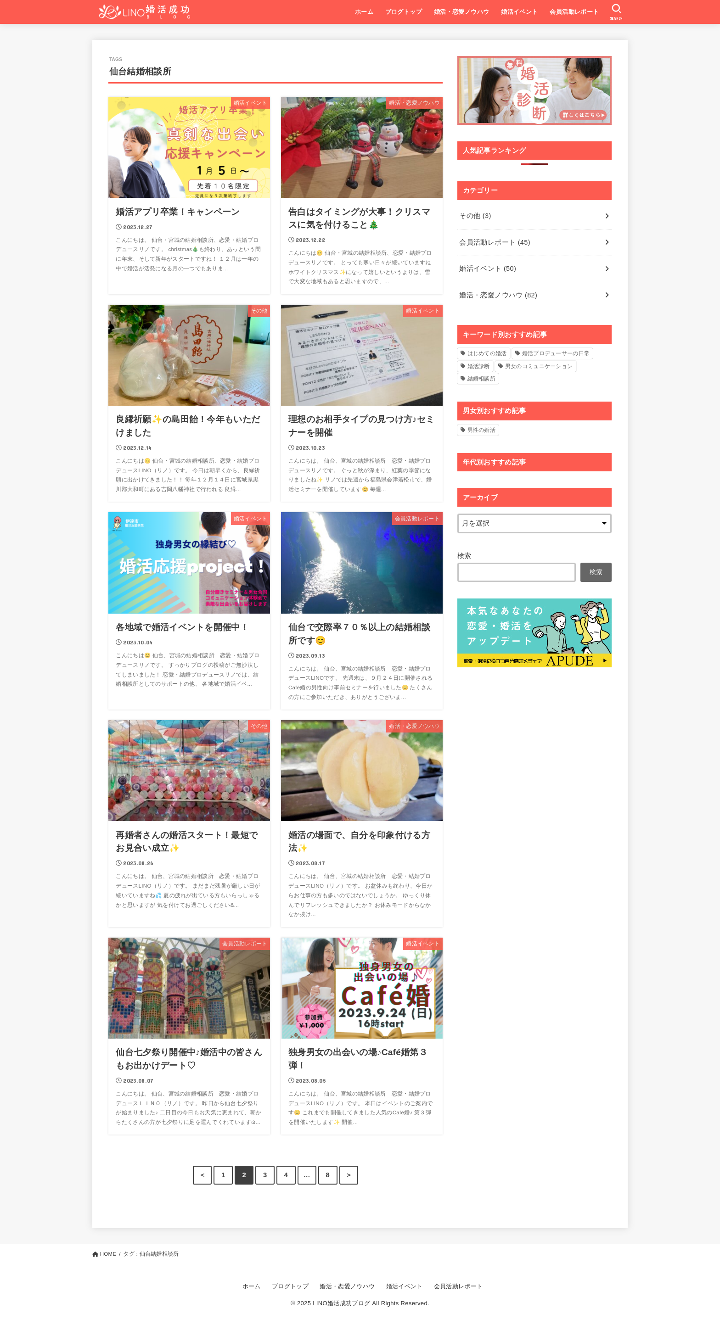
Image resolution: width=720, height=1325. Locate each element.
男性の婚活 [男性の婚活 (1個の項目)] (481, 430)
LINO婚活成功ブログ (341, 1303)
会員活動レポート (574, 11)
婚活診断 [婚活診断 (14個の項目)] (478, 366)
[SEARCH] (616, 12)
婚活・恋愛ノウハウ (461, 11)
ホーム (364, 11)
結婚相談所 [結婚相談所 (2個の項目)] (481, 378)
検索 (464, 555)
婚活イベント (519, 11)
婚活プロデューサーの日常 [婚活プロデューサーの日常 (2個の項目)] (556, 353)
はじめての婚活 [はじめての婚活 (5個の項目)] (487, 353)
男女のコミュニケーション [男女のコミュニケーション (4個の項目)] (539, 366)
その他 (475, 215)
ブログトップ (403, 11)
